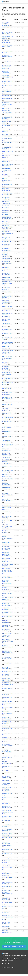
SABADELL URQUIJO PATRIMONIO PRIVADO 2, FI (7, 599)
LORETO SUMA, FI (6, 820)
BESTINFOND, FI (6, 95)
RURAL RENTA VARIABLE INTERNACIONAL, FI (7, 536)
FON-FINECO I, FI (6, 671)
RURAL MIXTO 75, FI (7, 612)
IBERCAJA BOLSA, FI (7, 151)
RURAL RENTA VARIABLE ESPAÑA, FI (7, 104)
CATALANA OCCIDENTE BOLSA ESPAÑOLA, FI (7, 526)
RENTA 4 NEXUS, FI (7, 329)
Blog (8, 958)
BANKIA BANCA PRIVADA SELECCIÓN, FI (6, 560)
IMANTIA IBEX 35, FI (7, 616)
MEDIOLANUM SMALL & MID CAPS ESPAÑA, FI (7, 302)
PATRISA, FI (5, 726)
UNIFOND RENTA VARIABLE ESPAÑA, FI (7, 170)
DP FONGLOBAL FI (7, 837)
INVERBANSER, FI (6, 292)
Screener (4, 958)
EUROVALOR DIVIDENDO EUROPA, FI (5, 368)
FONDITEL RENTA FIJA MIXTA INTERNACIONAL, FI (7, 892)
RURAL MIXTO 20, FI (7, 421)
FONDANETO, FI (6, 915)
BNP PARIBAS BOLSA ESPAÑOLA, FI (7, 269)
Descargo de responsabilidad (7, 967)
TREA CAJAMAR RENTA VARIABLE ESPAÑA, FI (6, 325)
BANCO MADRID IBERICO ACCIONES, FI (7, 641)
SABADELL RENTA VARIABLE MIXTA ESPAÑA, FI (6, 635)
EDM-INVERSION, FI (7, 28)
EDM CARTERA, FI (6, 431)
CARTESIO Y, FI (6, 134)
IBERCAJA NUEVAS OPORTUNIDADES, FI (7, 358)
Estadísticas (4, 960)
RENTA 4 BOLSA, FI (7, 98)
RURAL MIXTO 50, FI (7, 466)
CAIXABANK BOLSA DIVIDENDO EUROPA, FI (7, 315)
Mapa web (10, 960)
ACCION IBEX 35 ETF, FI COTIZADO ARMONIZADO (6, 67)
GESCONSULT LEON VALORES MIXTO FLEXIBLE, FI (7, 352)
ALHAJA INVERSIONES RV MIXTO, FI (6, 873)
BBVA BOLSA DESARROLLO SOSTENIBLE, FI (6, 554)
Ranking (12, 958)
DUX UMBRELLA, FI (7, 853)
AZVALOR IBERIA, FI (7, 112)
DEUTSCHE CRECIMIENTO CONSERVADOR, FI (7, 844)
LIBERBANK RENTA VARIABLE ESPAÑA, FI (7, 283)
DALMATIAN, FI (6, 858)
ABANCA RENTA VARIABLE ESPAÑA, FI (7, 593)
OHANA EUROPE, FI (7, 877)
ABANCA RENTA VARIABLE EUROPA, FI (7, 757)
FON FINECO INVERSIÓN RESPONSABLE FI (6, 582)
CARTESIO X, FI (6, 258)
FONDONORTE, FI (6, 241)
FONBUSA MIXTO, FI (7, 436)
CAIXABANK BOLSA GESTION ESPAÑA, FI (7, 91)
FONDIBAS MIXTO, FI (7, 697)
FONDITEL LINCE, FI (7, 688)
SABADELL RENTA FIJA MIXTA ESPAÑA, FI (7, 812)
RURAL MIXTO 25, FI (7, 142)
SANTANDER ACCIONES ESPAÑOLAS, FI (6, 24)
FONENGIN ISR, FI (6, 413)
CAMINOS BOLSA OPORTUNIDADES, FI (7, 427)
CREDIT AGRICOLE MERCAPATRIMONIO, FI (7, 703)
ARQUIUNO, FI (5, 737)
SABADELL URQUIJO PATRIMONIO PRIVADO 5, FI (7, 789)
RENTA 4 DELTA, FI (7, 849)
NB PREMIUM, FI (6, 780)
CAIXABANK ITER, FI (7, 61)
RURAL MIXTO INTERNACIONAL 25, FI (7, 495)
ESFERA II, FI (5, 865)
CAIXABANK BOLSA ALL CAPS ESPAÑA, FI (7, 138)
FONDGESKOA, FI (6, 505)
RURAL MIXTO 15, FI (7, 333)
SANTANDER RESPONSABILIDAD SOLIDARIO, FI (7, 227)
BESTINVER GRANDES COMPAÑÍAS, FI (6, 254)
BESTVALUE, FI (6, 310)
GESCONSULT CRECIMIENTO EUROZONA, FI (6, 548)
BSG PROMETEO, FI (7, 886)
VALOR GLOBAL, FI (7, 663)
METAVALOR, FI (6, 210)
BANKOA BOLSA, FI (7, 512)
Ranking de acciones (19, 958)
